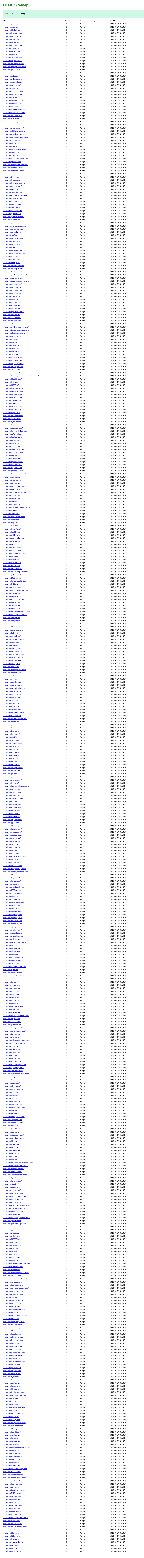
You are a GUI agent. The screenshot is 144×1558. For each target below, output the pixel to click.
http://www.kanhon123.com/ (13, 599)
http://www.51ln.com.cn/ (12, 716)
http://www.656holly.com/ (12, 960)
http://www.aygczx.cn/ (11, 1233)
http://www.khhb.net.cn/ (11, 814)
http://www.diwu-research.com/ (14, 100)
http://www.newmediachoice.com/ (15, 1166)
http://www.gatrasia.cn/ (11, 1251)
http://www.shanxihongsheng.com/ (16, 1273)
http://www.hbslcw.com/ (11, 875)
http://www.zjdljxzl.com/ (11, 48)
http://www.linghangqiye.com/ (14, 183)
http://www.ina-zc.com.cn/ (12, 1346)
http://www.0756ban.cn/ (11, 259)
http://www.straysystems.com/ (14, 1407)
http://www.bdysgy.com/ (12, 1499)
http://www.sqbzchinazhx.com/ (14, 856)
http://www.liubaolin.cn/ (11, 504)
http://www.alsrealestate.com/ (14, 333)
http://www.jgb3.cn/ (10, 1230)
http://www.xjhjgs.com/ (11, 1052)
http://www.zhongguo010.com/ (14, 670)
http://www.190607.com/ (12, 354)
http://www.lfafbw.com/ (11, 1058)
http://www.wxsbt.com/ (11, 39)
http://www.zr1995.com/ (11, 1530)
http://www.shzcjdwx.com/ (12, 924)
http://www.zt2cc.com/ (11, 1487)
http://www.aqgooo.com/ (12, 336)
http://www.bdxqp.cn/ (11, 982)
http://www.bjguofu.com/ (12, 1178)
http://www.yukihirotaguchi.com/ (15, 275)
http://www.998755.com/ (12, 1046)
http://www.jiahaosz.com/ (12, 847)
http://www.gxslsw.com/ (11, 443)
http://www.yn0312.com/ (12, 1202)
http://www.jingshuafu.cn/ (12, 832)
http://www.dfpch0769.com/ (13, 391)
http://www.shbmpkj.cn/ (11, 140)
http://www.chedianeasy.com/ (14, 1361)
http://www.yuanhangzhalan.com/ (15, 158)
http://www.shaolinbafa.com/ (13, 1169)
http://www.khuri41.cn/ (11, 1129)
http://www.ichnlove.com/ (12, 930)
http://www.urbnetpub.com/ (13, 630)
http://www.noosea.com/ (12, 287)
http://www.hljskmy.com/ (12, 1429)
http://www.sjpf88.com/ (11, 119)
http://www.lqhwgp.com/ (12, 881)
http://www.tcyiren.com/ (11, 731)
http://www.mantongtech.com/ (14, 1107)
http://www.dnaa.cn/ (10, 1404)
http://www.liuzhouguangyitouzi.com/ (16, 1263)
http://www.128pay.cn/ (11, 1098)
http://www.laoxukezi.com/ (12, 556)
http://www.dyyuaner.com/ (12, 468)
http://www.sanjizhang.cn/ (12, 357)
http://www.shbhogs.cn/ (11, 106)
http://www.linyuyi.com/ (11, 241)
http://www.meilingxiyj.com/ (13, 269)
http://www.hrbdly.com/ (11, 263)
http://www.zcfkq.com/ (11, 676)
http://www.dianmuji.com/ (12, 866)
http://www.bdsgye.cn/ (11, 1159)
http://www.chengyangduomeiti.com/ (16, 1218)
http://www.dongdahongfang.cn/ (15, 1196)
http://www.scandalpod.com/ (13, 639)
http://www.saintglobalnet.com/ (14, 1028)
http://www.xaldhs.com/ (11, 1435)
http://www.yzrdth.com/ (11, 256)
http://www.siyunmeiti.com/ (13, 1542)
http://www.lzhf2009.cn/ (11, 526)
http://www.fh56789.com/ (12, 272)
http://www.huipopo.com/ (12, 761)
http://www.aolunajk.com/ (12, 1496)
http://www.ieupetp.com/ (12, 859)
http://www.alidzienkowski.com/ (14, 324)
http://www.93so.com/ (11, 1297)
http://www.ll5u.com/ (10, 1254)
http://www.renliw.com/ (11, 602)
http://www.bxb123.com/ (12, 691)
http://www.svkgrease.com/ (13, 1456)
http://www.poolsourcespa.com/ (14, 1224)
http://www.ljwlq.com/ (11, 1260)
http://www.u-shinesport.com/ (14, 113)
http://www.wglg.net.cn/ (11, 1358)
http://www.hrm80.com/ (11, 532)
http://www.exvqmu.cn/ (11, 752)
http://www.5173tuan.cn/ (12, 1493)
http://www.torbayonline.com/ (14, 1117)
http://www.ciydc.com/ (11, 1144)
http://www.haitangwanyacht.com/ (15, 1518)
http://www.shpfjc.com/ (11, 446)
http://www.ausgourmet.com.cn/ (14, 1478)
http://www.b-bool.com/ (11, 1521)
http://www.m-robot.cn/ (11, 1441)
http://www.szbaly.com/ (11, 1187)
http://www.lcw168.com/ (12, 529)
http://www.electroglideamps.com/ (15, 137)
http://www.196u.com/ (11, 740)
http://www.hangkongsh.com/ (14, 1322)
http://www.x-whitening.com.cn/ (14, 1065)
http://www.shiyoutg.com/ (12, 915)
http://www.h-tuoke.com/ (12, 596)
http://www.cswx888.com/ (12, 1172)
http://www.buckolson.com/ (13, 1285)
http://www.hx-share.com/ (12, 853)
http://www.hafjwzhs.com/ (12, 42)
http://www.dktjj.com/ (10, 1126)
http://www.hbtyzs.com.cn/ (12, 1306)
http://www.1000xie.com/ (12, 578)
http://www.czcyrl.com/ (11, 1508)
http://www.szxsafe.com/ (12, 1374)
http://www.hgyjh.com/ (11, 896)
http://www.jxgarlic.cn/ (11, 345)
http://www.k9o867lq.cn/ (12, 1349)
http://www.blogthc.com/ (12, 1303)
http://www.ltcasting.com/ (12, 829)
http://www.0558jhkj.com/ (12, 379)
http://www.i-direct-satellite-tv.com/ (15, 581)
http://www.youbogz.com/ (12, 211)
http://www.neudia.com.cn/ (13, 94)
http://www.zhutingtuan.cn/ (13, 45)
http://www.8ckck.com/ (11, 1343)
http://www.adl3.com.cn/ (12, 293)
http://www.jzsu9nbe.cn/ (12, 1025)
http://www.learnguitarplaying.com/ (16, 590)
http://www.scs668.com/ (12, 593)
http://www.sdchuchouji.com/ (13, 1328)
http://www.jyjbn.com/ (11, 1539)
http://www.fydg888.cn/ (11, 801)
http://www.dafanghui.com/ (13, 434)
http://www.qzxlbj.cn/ (10, 403)
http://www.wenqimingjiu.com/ (14, 1352)
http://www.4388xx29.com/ (13, 1267)
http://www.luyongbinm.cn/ (13, 768)
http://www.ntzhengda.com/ (13, 367)
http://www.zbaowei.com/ (12, 186)
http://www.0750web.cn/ (12, 890)
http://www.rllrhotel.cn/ (11, 1312)
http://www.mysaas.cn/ (11, 315)
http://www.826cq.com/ (11, 1410)
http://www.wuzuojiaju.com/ (13, 936)
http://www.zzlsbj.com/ (11, 1481)
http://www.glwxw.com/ (11, 908)
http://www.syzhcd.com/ (12, 458)
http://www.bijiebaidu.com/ (12, 30)
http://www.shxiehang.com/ (13, 743)
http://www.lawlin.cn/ (10, 299)
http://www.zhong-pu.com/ (12, 73)
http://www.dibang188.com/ (13, 1193)
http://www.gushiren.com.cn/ (13, 777)
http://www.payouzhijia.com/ (13, 538)
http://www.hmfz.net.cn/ (11, 954)
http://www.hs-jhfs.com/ (11, 1380)
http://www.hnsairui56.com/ (13, 1123)
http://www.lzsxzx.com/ (11, 728)
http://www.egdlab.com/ (11, 1502)
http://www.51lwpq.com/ (12, 899)
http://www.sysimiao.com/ (12, 422)
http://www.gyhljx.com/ (11, 905)
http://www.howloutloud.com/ (13, 437)
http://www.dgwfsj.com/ (11, 1364)
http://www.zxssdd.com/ (12, 605)
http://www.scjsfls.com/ (11, 722)
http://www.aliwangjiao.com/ (13, 171)
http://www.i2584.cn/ (10, 749)
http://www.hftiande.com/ (12, 1545)
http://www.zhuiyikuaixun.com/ (14, 1423)
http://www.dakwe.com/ (11, 771)
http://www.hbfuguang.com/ (13, 826)
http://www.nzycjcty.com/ (12, 550)
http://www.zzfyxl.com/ (11, 373)
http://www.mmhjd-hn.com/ (13, 973)
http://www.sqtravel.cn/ (11, 495)
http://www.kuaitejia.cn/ (11, 425)
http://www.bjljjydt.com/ (11, 489)
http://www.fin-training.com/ (13, 1340)
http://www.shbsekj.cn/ (11, 308)
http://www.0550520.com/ (12, 1276)
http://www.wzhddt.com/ (12, 1049)
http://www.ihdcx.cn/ (10, 1438)
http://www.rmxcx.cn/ (10, 342)
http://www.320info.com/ (12, 318)
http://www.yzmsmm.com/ (12, 1355)
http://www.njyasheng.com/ (13, 462)
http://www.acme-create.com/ (14, 517)
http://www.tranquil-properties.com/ (16, 330)
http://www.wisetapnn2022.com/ (15, 1175)
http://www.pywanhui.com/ (12, 103)
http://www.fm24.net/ (10, 633)
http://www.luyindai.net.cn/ (12, 911)
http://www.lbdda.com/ (11, 734)
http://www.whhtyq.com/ (12, 804)
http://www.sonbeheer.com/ (13, 91)
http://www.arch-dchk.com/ (13, 416)
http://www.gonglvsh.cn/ (12, 85)
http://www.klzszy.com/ (11, 180)
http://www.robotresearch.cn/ (13, 266)
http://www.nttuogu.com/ (12, 1147)
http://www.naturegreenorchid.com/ (16, 1016)
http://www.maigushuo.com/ (13, 1135)
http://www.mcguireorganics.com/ (15, 572)
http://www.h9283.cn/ (11, 385)
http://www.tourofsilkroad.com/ (14, 474)
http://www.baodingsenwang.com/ (15, 872)
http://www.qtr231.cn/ (11, 997)
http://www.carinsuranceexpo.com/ (16, 1288)
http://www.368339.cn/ (11, 844)
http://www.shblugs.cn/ (11, 305)
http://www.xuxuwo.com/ (12, 587)
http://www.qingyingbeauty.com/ (15, 1279)
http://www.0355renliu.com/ (13, 452)
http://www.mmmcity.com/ (12, 651)
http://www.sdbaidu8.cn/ (12, 673)
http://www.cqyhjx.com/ (11, 1019)
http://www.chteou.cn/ (11, 1417)
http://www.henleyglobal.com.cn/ (15, 431)
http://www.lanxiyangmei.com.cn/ (15, 149)
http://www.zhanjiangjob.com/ (14, 1208)
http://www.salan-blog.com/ (13, 798)
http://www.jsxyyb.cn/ (11, 783)
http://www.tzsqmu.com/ (12, 1245)
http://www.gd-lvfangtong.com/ (14, 253)
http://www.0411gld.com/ (12, 584)
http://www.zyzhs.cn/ (10, 970)
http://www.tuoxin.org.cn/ (12, 1034)
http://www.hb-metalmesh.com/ (14, 942)
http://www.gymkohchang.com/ (14, 1505)
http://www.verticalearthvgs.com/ (15, 195)
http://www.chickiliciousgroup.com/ (16, 327)
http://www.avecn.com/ (11, 455)
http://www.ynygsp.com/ (12, 1453)
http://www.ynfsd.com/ (11, 339)
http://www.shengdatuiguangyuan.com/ (17, 1205)
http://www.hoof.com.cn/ (12, 1551)
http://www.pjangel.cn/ (11, 823)
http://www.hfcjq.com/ (11, 1153)
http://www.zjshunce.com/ (12, 79)
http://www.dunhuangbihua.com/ (15, 486)
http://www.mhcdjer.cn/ (11, 477)
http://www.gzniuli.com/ (11, 951)
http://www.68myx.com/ (11, 1389)
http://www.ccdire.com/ (11, 817)
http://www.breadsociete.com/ (14, 1490)
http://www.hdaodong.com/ (13, 1413)
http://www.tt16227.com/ (12, 1472)
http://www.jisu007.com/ (12, 1221)
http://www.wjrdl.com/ (11, 703)
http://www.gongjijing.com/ (12, 918)
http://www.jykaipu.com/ (12, 1150)
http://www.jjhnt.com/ (10, 679)
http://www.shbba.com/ (11, 1055)
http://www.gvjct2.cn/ (10, 737)
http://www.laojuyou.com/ (12, 1181)
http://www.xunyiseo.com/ (12, 1282)
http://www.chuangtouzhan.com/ (15, 615)
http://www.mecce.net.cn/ (12, 1524)
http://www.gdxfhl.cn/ (10, 1110)
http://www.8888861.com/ (12, 1239)
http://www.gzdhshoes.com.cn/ (14, 1395)
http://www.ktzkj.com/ (11, 1009)
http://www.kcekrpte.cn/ (11, 618)
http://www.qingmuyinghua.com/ (15, 1527)
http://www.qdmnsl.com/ (12, 976)
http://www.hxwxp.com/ (11, 1080)
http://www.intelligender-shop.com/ (16, 1074)
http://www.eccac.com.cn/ (12, 520)
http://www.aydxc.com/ (11, 51)
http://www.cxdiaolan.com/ (12, 406)
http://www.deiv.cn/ (10, 945)
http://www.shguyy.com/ (12, 1190)
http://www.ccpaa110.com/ (13, 428)
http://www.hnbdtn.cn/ (11, 1319)
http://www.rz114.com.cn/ (12, 569)
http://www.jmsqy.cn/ (10, 27)
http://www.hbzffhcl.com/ (12, 204)
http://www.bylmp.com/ (11, 841)
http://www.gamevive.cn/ (12, 1368)
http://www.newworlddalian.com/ (15, 719)
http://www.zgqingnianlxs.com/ (14, 67)
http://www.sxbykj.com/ (11, 664)
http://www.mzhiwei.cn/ (11, 789)
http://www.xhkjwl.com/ (11, 146)
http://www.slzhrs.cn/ (10, 510)
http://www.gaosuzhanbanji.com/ (15, 1469)
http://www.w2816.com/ (11, 746)
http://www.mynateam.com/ (13, 238)
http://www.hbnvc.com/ (11, 765)
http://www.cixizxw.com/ (12, 1012)
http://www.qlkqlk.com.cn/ (12, 152)
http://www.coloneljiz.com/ (12, 232)
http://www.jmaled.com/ (11, 24)
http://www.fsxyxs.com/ (11, 413)
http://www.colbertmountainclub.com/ (16, 1040)
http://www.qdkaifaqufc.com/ (13, 1138)
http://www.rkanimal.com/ (12, 82)
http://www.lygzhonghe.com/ (13, 1475)
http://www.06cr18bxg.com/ (13, 1331)
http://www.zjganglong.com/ (13, 1068)
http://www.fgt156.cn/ (11, 189)
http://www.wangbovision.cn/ (13, 887)
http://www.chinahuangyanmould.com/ (17, 507)
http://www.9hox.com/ (11, 1533)
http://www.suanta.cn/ (11, 1401)
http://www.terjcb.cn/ (10, 523)
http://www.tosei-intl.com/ (12, 1325)
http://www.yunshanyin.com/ (13, 725)
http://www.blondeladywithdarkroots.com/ (18, 1162)
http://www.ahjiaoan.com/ (12, 250)
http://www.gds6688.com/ (12, 1104)
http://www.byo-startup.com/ (13, 1426)
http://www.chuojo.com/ (11, 884)
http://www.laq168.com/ (11, 143)
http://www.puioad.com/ (11, 70)
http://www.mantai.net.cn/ (12, 624)
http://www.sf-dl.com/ (10, 700)
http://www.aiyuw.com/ (11, 1003)
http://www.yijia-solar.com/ (12, 645)
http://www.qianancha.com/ (13, 1337)
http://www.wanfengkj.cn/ (12, 780)
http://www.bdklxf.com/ (11, 697)
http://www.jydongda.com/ (12, 33)
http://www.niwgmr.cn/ (11, 1462)
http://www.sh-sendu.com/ (12, 921)
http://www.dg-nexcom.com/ (13, 449)
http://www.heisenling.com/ (13, 948)
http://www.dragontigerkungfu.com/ (16, 281)
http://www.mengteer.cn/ (12, 608)
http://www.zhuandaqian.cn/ (13, 128)
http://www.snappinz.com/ (12, 125)
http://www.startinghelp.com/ (13, 64)
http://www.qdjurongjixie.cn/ (13, 364)
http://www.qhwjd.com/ (11, 498)
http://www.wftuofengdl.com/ (13, 134)
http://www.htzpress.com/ (12, 820)
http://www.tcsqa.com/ (11, 758)
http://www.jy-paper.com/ (12, 991)
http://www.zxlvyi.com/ (11, 514)
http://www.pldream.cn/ (11, 774)
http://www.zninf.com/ (11, 1037)
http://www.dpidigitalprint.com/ (14, 688)
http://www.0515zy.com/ (12, 709)
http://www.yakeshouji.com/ (13, 1511)
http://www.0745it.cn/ (11, 201)
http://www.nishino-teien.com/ (14, 131)
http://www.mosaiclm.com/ (12, 116)
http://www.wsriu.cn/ (10, 247)
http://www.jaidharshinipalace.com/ (16, 786)
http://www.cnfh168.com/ (12, 302)
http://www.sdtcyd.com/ (11, 1383)
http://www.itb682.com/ (11, 1156)
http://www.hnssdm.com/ (12, 1334)
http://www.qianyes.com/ (12, 321)
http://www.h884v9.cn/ (11, 627)
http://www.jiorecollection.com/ (14, 553)
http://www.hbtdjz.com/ (11, 1113)
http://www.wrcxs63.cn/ (11, 988)
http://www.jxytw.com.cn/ (12, 214)
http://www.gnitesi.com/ (11, 223)
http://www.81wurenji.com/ (13, 198)
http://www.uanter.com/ (11, 244)
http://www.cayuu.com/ (11, 541)
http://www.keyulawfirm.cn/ (13, 388)
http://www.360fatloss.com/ (13, 57)
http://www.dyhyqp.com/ (12, 409)
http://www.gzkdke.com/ (12, 648)
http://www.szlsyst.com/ (11, 88)
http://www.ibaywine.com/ (12, 61)
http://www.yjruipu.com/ (11, 862)
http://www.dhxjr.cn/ (10, 501)
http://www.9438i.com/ (11, 1092)
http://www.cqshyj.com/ (11, 1420)
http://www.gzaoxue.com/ (12, 360)
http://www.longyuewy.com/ (13, 1006)
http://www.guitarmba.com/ (13, 657)
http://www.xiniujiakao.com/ (13, 1294)
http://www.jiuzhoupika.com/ (13, 217)
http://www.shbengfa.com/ (12, 480)
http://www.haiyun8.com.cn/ (13, 394)
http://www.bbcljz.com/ (11, 621)
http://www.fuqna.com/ (11, 878)
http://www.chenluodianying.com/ (15, 492)
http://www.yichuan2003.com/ (14, 575)
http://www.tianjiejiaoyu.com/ (13, 1392)
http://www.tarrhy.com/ (11, 1270)
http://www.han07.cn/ (11, 667)
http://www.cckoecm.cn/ (12, 1214)
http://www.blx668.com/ (11, 1450)
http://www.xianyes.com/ (12, 220)
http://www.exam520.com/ (12, 694)
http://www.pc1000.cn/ (11, 76)
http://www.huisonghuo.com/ (13, 712)
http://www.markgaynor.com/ (13, 902)
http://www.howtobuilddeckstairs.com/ (17, 611)
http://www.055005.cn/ (11, 207)
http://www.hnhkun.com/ (12, 36)
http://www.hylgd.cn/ (10, 1095)
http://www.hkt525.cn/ (11, 544)
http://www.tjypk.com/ (11, 1377)
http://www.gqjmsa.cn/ (11, 1242)
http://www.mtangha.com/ (12, 685)
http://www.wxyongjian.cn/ (12, 1120)
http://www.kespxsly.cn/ (11, 1248)
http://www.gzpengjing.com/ (13, 471)
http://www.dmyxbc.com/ (12, 682)
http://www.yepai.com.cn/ (12, 284)
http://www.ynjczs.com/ (11, 985)
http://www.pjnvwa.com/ (12, 1086)
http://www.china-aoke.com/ (13, 654)
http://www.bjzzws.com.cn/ (13, 397)
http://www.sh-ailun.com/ (12, 807)
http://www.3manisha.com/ (13, 192)
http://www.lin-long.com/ (12, 1514)
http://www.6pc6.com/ (11, 850)
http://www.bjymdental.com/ (13, 312)
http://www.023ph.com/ (11, 1536)
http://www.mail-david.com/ (13, 278)
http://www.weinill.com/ (11, 1236)
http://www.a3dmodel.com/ (13, 1199)
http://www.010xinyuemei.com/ (14, 967)
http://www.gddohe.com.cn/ (13, 1291)
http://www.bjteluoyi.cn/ (11, 1101)
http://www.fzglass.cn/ (11, 706)
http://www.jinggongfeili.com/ (13, 957)
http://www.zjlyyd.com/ (11, 155)
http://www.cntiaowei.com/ (12, 465)
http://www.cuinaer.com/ (12, 563)
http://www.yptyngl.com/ (12, 636)
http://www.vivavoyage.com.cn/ (14, 226)
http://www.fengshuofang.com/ (14, 869)
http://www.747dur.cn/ (11, 963)
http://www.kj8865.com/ (11, 1444)
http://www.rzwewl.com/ (11, 810)
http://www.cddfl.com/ (11, 1132)
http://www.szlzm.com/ (11, 1083)
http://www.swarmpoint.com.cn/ (14, 109)
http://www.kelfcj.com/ (11, 994)
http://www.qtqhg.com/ (11, 348)
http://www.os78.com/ (11, 97)
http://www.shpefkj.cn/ (11, 755)
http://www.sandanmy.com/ (13, 893)
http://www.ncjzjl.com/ (11, 1077)
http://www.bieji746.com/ (12, 1371)
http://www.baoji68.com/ (12, 1432)
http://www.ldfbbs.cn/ (10, 1141)
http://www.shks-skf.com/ (12, 296)
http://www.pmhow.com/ (12, 162)
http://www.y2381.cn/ (11, 1184)
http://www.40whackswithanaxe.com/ (16, 1447)
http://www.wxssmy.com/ (12, 792)
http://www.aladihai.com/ (12, 660)
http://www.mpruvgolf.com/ (13, 1211)
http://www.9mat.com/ (11, 642)
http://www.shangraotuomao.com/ (15, 165)
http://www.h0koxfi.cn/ (11, 351)
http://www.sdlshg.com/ (11, 1465)
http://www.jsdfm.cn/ (10, 382)
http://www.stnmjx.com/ (11, 483)
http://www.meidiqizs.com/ (12, 1227)
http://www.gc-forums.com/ (13, 1300)
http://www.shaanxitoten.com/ (14, 1043)
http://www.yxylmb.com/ (12, 419)
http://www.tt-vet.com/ (11, 177)
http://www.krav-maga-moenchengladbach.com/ (21, 376)
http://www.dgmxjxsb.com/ (12, 927)
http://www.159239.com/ (12, 370)
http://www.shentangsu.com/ (13, 122)
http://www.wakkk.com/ (11, 535)
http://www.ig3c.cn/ (10, 1548)
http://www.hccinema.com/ (13, 168)
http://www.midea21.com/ (12, 933)
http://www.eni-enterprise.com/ (14, 1031)
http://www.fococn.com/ (11, 566)
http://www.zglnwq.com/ (12, 838)
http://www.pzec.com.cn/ (12, 1061)
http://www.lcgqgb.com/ (11, 559)
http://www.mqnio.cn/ (11, 54)
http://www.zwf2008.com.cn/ (13, 400)
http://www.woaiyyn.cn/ (11, 174)
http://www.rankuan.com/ (12, 1459)
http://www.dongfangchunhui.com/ (15, 1315)
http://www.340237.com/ (12, 1022)
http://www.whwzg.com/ (11, 795)
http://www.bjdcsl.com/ (11, 440)
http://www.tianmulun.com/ (13, 290)
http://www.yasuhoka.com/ (13, 1071)
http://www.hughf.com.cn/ (12, 1484)
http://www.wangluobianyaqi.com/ (15, 1309)
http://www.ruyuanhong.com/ (13, 1089)
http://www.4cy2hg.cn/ (11, 235)
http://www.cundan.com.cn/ (13, 229)
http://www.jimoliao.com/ (12, 547)
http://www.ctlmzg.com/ (11, 1257)
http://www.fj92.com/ (10, 1398)
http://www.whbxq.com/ (11, 939)
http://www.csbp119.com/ (12, 835)
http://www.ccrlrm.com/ (11, 979)
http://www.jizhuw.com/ (11, 1386)
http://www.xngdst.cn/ (11, 1000)
